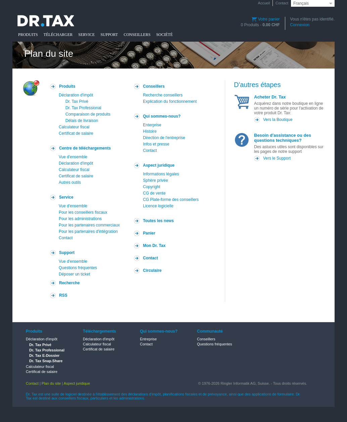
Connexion (299, 25)
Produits (67, 86)
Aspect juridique (159, 165)
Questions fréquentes (78, 267)
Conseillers (154, 86)
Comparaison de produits (87, 114)
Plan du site (51, 383)
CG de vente (154, 193)
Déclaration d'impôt (76, 95)
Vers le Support (277, 158)
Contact (282, 3)
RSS (63, 295)
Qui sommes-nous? (162, 116)
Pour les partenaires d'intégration (88, 231)
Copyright (151, 186)
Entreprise (148, 339)
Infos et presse (156, 144)
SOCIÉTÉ (164, 34)
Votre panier (266, 19)
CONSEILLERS (136, 34)
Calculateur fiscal (74, 127)
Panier (149, 233)
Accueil (264, 3)
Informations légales (161, 174)
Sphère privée (155, 180)
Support (67, 252)
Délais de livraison (81, 120)
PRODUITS (28, 34)
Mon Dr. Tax (154, 245)
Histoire (150, 131)
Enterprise (152, 125)
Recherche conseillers (163, 95)
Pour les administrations (80, 218)
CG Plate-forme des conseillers (171, 199)
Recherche (69, 283)
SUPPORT (109, 34)
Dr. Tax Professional (83, 108)
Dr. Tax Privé (76, 101)
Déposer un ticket (74, 274)
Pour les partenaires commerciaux (89, 225)
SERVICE (86, 34)
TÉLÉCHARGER (58, 34)
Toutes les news (158, 220)
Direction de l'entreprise (164, 137)
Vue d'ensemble (73, 157)
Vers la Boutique (277, 119)
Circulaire (152, 270)
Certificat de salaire (76, 133)
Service (66, 197)
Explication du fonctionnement (170, 101)
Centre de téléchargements (85, 148)
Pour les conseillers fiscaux (83, 212)
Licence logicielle (158, 206)
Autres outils (70, 182)
